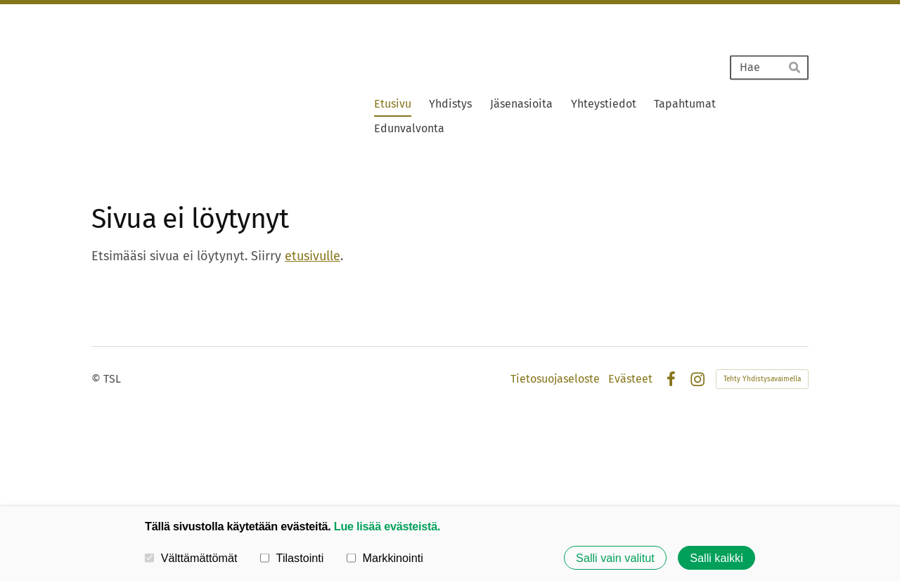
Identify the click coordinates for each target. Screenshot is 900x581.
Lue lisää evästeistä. (387, 526)
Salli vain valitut (615, 557)
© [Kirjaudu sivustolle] (97, 378)
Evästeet (630, 379)
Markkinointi (385, 557)
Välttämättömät (191, 557)
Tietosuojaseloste (555, 379)
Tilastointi (291, 557)
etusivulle (312, 256)
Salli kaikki (716, 557)
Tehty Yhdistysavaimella (762, 379)
